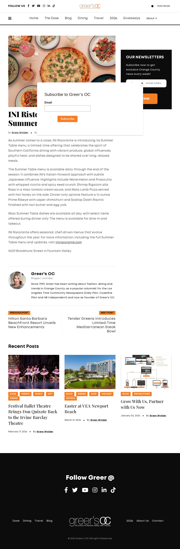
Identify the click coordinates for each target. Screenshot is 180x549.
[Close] (142, 83)
